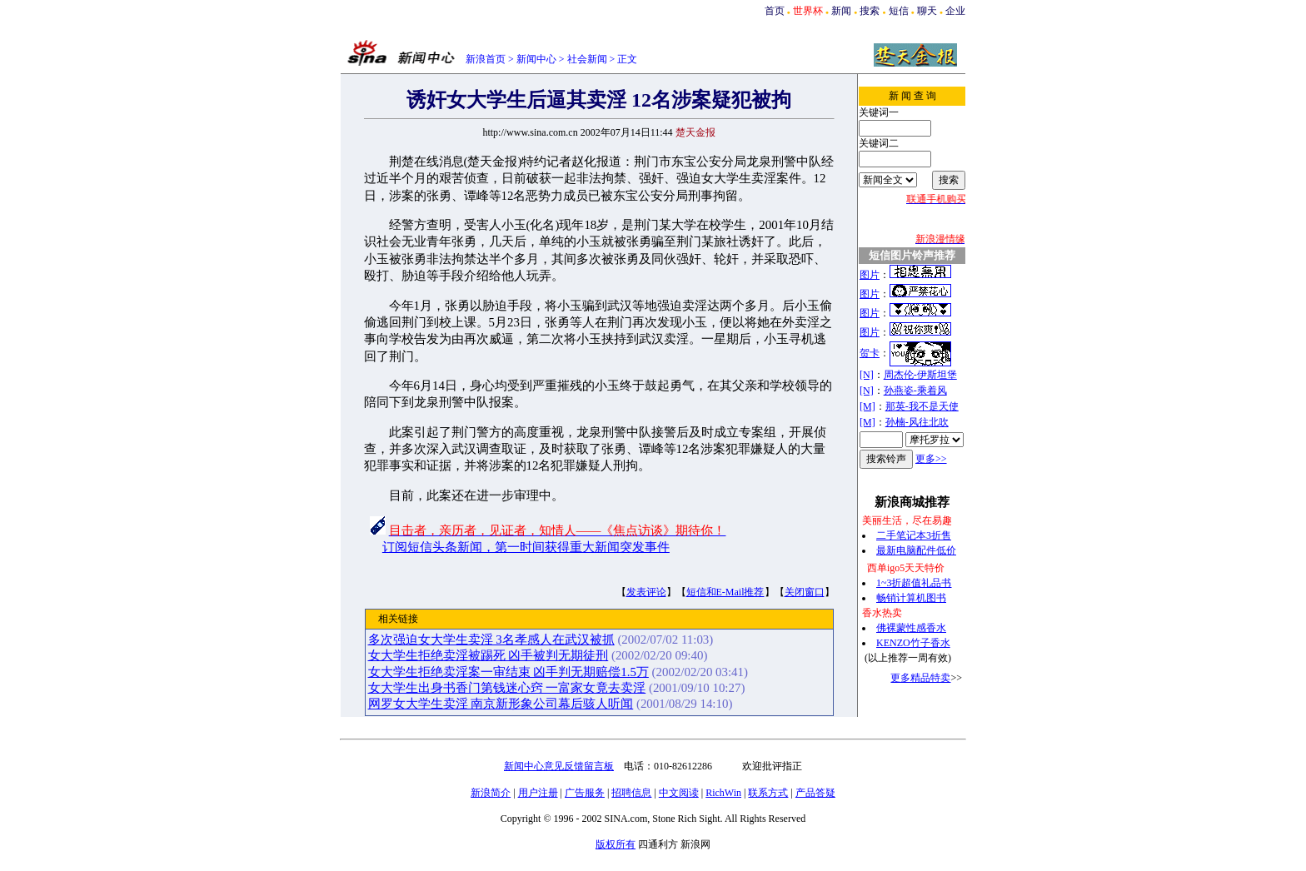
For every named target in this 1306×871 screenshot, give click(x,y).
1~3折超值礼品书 (914, 583)
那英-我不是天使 (922, 406)
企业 (955, 11)
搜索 (870, 11)
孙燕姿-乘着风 (915, 390)
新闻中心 (536, 59)
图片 (870, 275)
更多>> (931, 459)
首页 (775, 11)
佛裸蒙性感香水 (911, 628)
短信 (899, 11)
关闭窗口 (805, 592)
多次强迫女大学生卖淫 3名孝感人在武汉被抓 (491, 639)
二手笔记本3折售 (913, 535)
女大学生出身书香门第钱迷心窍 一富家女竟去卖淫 (507, 687)
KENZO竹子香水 (913, 643)
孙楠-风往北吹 (917, 422)
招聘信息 (631, 793)
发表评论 (646, 592)
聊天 (927, 11)
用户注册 (538, 793)
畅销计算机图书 (911, 598)
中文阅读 (679, 793)
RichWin (723, 793)
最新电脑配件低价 (916, 550)
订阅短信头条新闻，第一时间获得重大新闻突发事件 (526, 547)
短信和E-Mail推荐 (725, 592)
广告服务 (585, 793)
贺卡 (870, 353)
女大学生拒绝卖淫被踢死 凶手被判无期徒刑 (488, 655)
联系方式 (768, 793)
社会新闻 (587, 59)
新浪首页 (486, 59)
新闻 (841, 11)
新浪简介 (491, 793)
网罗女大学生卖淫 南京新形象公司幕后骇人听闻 (501, 703)
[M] (867, 406)
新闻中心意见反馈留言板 (559, 766)
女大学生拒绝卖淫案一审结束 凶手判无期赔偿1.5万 (508, 672)
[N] (867, 375)
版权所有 (616, 844)
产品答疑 (815, 793)
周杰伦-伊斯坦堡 (920, 375)
